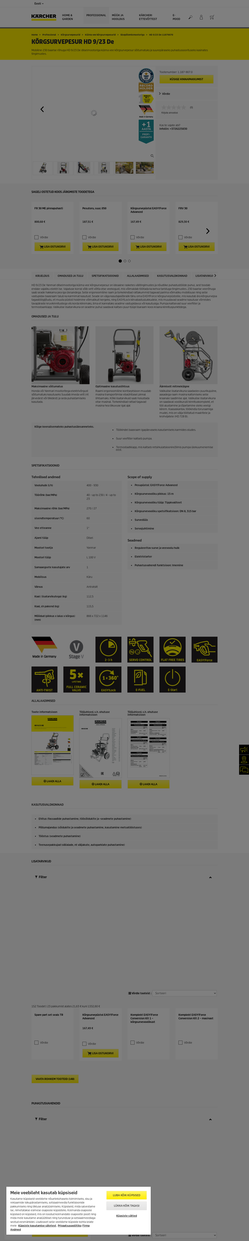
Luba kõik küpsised (126, 1195)
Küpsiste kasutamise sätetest (37, 1225)
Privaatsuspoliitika (69, 1225)
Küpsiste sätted (126, 1216)
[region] (78, 1211)
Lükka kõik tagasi (126, 1205)
